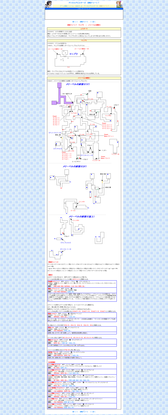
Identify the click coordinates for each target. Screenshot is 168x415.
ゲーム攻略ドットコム (67, 6)
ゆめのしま (78, 6)
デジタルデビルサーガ (91, 6)
